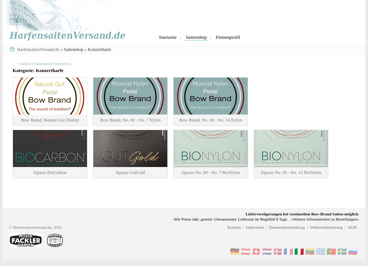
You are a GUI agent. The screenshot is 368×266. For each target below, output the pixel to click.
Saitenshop (196, 37)
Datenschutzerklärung (287, 227)
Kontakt (234, 227)
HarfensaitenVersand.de (38, 49)
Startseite (168, 37)
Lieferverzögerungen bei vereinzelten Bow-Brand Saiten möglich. (302, 214)
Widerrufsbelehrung (326, 227)
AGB (352, 227)
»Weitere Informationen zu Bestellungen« (325, 219)
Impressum (255, 227)
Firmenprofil (227, 37)
